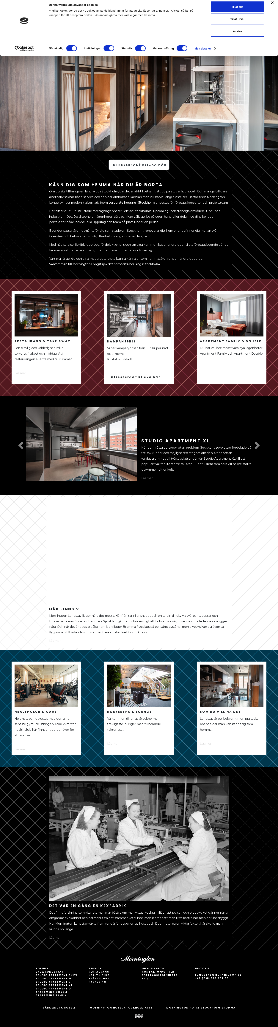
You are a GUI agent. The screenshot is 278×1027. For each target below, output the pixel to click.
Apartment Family (51, 995)
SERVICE (95, 968)
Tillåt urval (237, 22)
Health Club (99, 975)
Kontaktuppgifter (158, 971)
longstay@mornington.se (218, 974)
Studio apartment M (54, 978)
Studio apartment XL (54, 985)
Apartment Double (52, 992)
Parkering (97, 981)
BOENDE (42, 968)
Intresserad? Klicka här (135, 377)
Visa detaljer (202, 51)
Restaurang (99, 971)
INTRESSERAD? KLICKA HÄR (139, 165)
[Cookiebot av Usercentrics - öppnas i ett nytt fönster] (24, 51)
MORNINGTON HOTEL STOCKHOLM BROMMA (200, 1007)
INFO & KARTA (153, 968)
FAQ (145, 978)
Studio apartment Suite (57, 975)
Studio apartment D (53, 988)
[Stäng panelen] (272, 5)
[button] (21, 445)
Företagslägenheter (160, 975)
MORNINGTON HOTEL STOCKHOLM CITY (121, 1007)
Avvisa (237, 34)
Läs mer (20, 373)
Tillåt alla (237, 9)
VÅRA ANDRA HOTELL (59, 1007)
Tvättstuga (99, 978)
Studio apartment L (53, 981)
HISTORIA (202, 968)
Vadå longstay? (50, 971)
